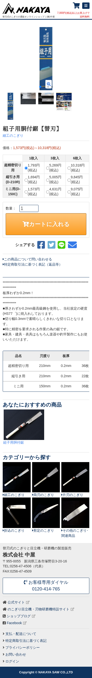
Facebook (14, 623)
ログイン (12, 661)
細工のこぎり (13, 135)
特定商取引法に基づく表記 (26, 641)
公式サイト (16, 602)
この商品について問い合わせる (27, 259)
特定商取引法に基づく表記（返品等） (32, 264)
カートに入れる (46, 224)
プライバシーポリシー (22, 647)
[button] (83, 58)
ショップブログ (19, 616)
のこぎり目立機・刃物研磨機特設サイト (38, 609)
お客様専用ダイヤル (45, 586)
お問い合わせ (15, 654)
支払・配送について (20, 634)
